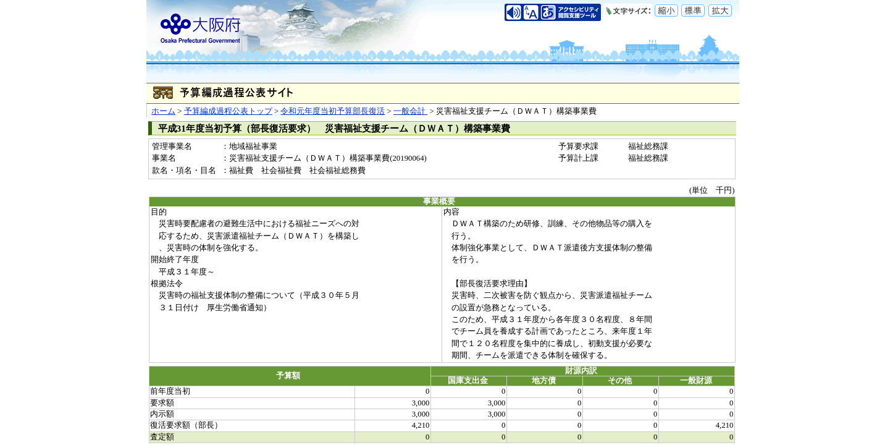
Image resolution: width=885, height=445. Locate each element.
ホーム (163, 111)
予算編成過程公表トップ (228, 111)
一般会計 (410, 111)
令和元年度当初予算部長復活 (332, 111)
